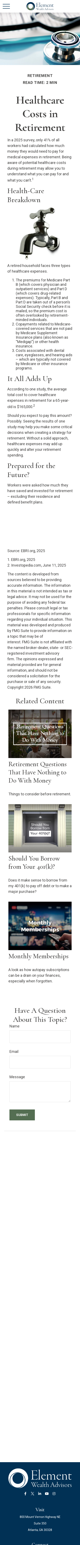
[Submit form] (22, 1114)
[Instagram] (54, 1494)
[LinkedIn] (39, 1494)
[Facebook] (25, 1494)
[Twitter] (32, 1494)
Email (13, 1051)
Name (14, 1026)
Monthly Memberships (38, 956)
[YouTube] (47, 1494)
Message (17, 1077)
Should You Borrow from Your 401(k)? (34, 862)
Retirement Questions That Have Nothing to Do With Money (37, 772)
